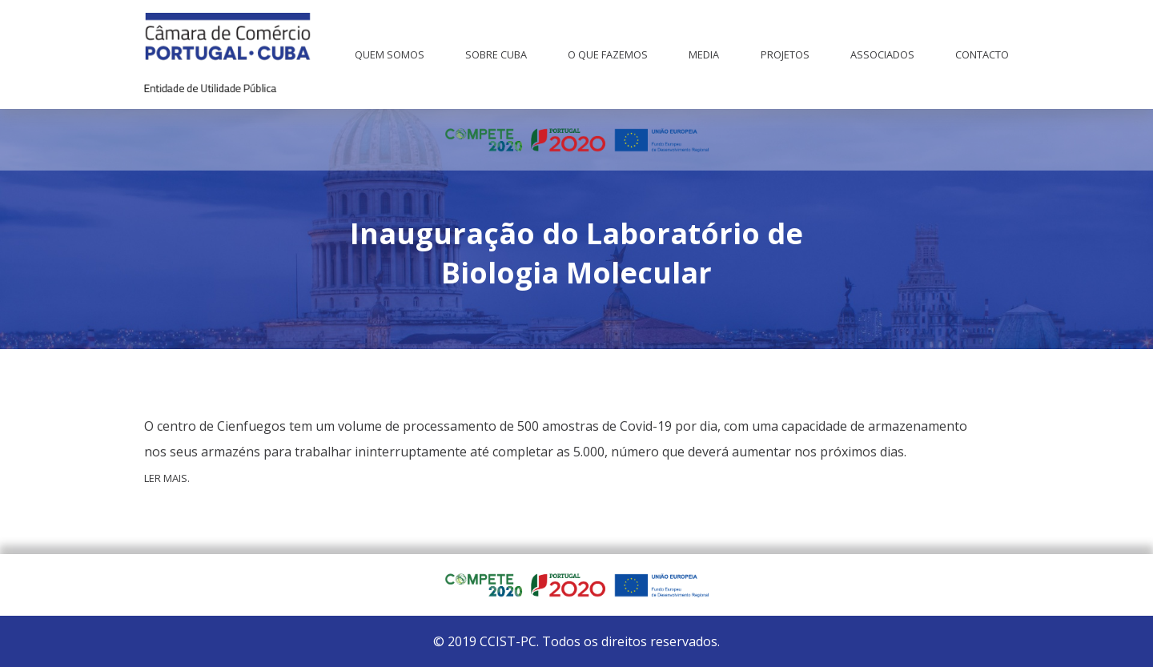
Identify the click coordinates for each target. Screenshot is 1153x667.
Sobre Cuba (496, 54)
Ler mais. (167, 478)
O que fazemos (608, 54)
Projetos (785, 54)
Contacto (982, 54)
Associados (882, 54)
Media (704, 54)
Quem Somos (389, 54)
